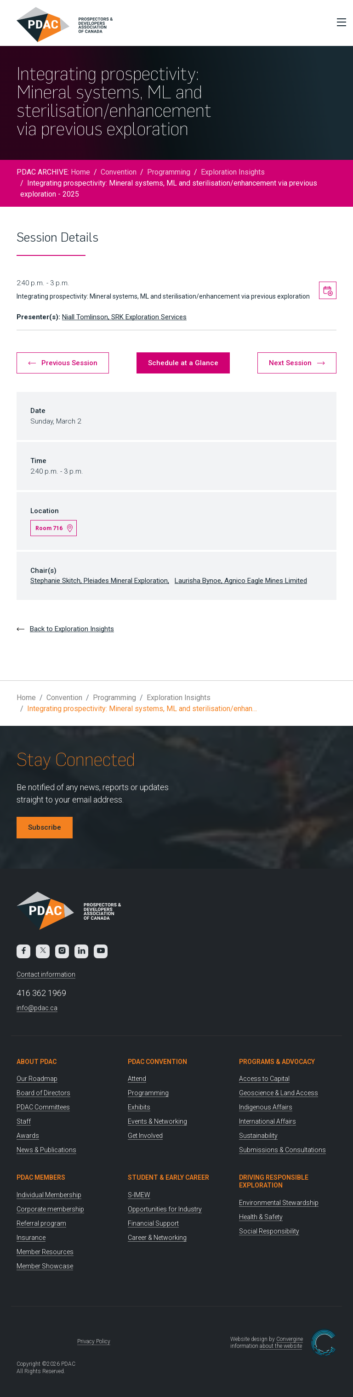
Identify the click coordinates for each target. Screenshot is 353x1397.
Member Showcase (45, 1266)
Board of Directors (43, 1093)
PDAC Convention (157, 1061)
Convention (119, 172)
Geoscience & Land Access (278, 1093)
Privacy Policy (93, 1341)
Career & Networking (157, 1237)
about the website (281, 1346)
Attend (137, 1078)
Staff (24, 1121)
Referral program (41, 1223)
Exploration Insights (233, 172)
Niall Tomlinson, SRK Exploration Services (124, 317)
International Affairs (267, 1121)
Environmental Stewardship (279, 1202)
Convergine (289, 1339)
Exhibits (139, 1107)
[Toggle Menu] (339, 22)
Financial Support (153, 1223)
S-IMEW (139, 1195)
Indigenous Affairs (265, 1107)
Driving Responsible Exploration (273, 1181)
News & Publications (46, 1150)
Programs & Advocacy (277, 1061)
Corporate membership (50, 1209)
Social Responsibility (269, 1231)
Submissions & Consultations (282, 1150)
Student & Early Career (168, 1177)
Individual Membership (49, 1195)
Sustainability (258, 1135)
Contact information (46, 974)
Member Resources (45, 1252)
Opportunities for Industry (165, 1209)
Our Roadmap (37, 1078)
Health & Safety (261, 1217)
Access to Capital (264, 1078)
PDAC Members (41, 1177)
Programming (168, 172)
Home (80, 172)
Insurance (31, 1237)
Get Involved (145, 1135)
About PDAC (37, 1061)
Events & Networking (157, 1121)
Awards (28, 1135)
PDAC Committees (43, 1107)
